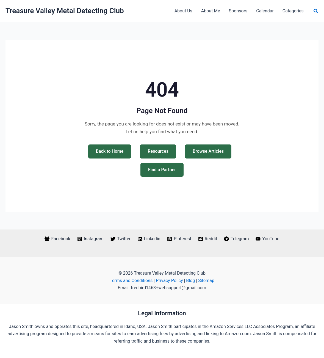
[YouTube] (267, 238)
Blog (190, 280)
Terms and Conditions (131, 280)
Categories (293, 10)
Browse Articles (208, 151)
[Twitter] (120, 238)
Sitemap (206, 280)
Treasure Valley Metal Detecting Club (64, 11)
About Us (183, 10)
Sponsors (238, 10)
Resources (158, 151)
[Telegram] (236, 238)
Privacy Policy (169, 280)
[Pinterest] (179, 238)
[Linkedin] (149, 238)
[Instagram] (90, 238)
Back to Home (110, 151)
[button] (316, 11)
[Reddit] (207, 238)
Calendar (264, 10)
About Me (210, 10)
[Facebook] (57, 238)
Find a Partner (162, 169)
